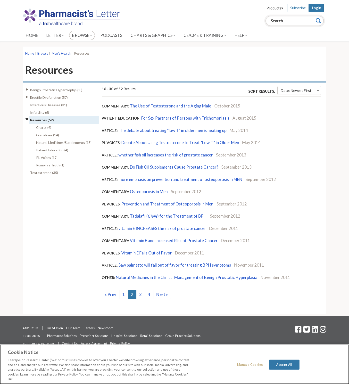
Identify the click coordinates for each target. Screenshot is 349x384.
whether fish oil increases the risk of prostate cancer (165, 154)
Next (162, 294)
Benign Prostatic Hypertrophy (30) (56, 90)
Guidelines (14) (47, 135)
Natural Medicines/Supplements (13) (63, 142)
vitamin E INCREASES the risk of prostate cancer (162, 228)
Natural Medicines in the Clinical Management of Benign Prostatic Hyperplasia (186, 277)
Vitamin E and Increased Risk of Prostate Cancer (174, 240)
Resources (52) (42, 120)
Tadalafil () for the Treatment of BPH (168, 216)
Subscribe (298, 8)
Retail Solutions (151, 336)
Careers (89, 328)
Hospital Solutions (124, 336)
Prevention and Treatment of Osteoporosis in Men (167, 203)
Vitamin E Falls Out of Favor (146, 252)
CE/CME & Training (204, 35)
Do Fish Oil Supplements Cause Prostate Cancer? (174, 167)
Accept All (284, 364)
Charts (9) (43, 127)
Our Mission (54, 328)
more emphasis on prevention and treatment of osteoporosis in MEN (180, 179)
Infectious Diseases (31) (48, 105)
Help (240, 35)
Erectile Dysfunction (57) (49, 97)
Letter (55, 35)
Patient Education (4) (52, 150)
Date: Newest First (300, 90)
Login (316, 8)
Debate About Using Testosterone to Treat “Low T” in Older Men (180, 142)
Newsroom (105, 328)
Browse (82, 35)
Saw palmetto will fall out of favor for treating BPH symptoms (174, 265)
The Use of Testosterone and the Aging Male (170, 105)
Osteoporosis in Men (149, 191)
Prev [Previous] (110, 294)
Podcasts (111, 35)
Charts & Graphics (153, 35)
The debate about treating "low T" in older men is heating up (172, 130)
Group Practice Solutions (182, 336)
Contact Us (70, 343)
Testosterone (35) (44, 173)
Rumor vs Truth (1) (50, 165)
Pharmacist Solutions (62, 336)
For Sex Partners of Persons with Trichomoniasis (185, 118)
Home (32, 35)
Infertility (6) (39, 112)
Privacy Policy (120, 343)
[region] (174, 364)
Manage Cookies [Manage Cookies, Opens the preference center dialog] (250, 364)
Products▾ (274, 8)
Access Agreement (94, 343)
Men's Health (61, 53)
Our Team (73, 328)
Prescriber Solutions (94, 336)
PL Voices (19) (47, 157)
